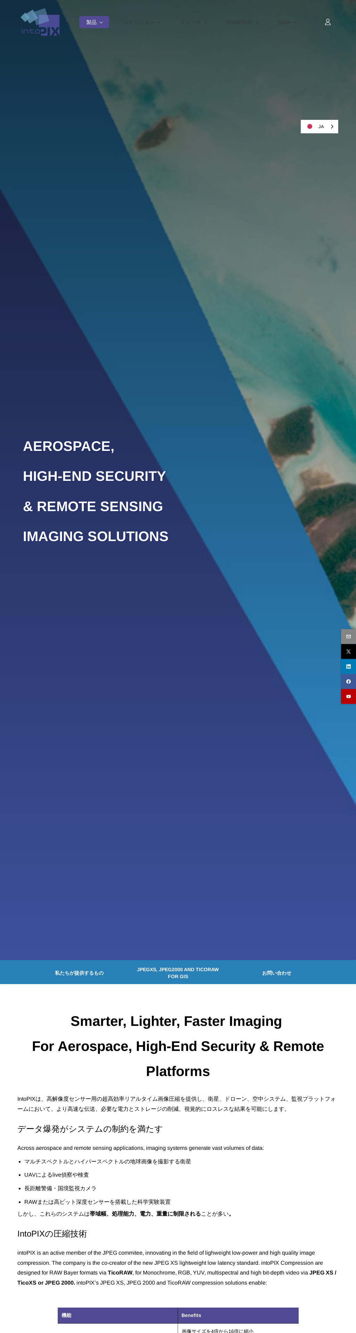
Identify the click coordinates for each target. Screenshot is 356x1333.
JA (314, 126)
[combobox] (319, 126)
